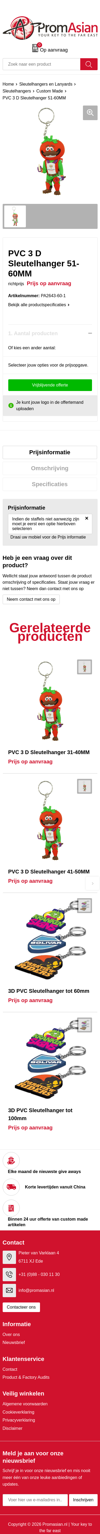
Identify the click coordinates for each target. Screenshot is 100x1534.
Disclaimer (13, 1428)
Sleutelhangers (17, 91)
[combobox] (42, 64)
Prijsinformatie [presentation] (49, 452)
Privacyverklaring (19, 1420)
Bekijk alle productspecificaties (39, 304)
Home (8, 84)
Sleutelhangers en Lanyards (45, 84)
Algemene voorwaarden (25, 1404)
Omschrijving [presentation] (50, 468)
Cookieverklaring (18, 1412)
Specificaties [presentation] (50, 484)
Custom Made (49, 91)
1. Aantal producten (33, 333)
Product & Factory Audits (26, 1377)
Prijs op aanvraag (30, 761)
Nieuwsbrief (14, 1342)
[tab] (50, 452)
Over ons (11, 1334)
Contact (10, 1369)
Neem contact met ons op (31, 599)
